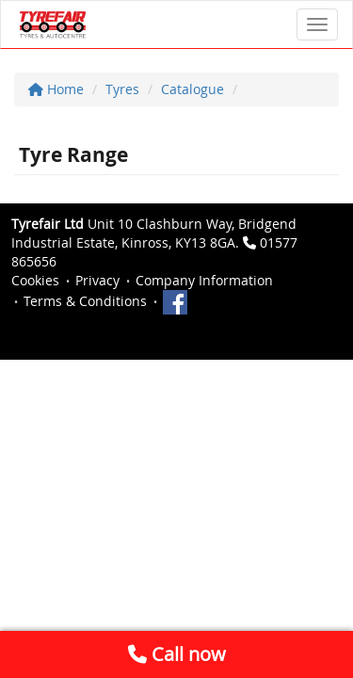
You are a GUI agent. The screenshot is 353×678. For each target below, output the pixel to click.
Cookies (35, 280)
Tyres (122, 89)
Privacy (97, 280)
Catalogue (192, 89)
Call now (177, 654)
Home (56, 89)
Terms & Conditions (85, 301)
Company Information (204, 280)
